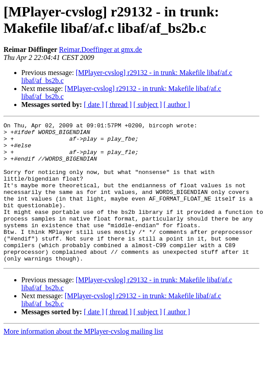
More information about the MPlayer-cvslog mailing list (83, 359)
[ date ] (94, 104)
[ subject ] (147, 104)
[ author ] (177, 104)
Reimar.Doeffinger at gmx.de (100, 49)
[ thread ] (119, 104)
